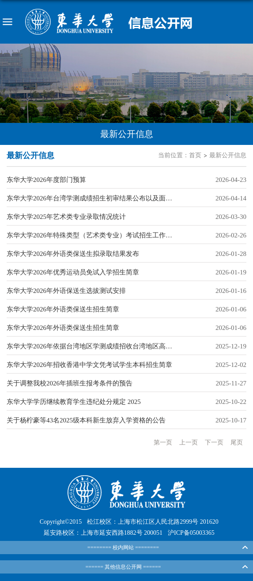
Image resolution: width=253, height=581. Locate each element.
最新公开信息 (227, 155)
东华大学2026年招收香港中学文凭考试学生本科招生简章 (89, 364)
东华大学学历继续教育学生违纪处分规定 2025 (74, 401)
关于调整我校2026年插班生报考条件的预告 (69, 383)
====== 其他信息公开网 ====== (123, 567)
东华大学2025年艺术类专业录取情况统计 (66, 216)
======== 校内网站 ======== (123, 547)
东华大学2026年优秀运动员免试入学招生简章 (73, 272)
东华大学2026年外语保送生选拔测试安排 (66, 290)
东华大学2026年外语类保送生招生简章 (63, 309)
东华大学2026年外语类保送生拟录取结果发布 (73, 253)
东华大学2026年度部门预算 (46, 179)
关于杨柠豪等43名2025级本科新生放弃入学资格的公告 (86, 420)
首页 (195, 155)
